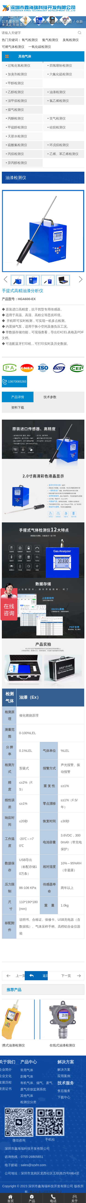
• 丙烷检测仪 (15, 154)
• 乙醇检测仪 (15, 92)
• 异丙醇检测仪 (16, 163)
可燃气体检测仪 (13, 47)
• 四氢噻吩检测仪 (59, 65)
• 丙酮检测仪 (15, 118)
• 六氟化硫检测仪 (59, 74)
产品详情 (17, 397)
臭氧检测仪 (71, 40)
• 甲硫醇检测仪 (16, 127)
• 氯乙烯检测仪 (58, 101)
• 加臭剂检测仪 (16, 74)
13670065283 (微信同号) (14, 383)
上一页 (20, 976)
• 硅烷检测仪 (56, 127)
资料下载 (17, 407)
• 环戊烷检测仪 (58, 145)
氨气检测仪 (50, 40)
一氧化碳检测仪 (39, 47)
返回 (46, 976)
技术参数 (50, 397)
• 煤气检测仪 (15, 109)
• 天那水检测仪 (16, 136)
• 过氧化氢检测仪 (18, 65)
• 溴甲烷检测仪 (16, 101)
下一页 (66, 976)
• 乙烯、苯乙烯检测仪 (62, 154)
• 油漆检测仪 (56, 92)
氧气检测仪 (30, 40)
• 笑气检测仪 (56, 118)
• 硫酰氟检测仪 (16, 145)
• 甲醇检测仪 (15, 83)
